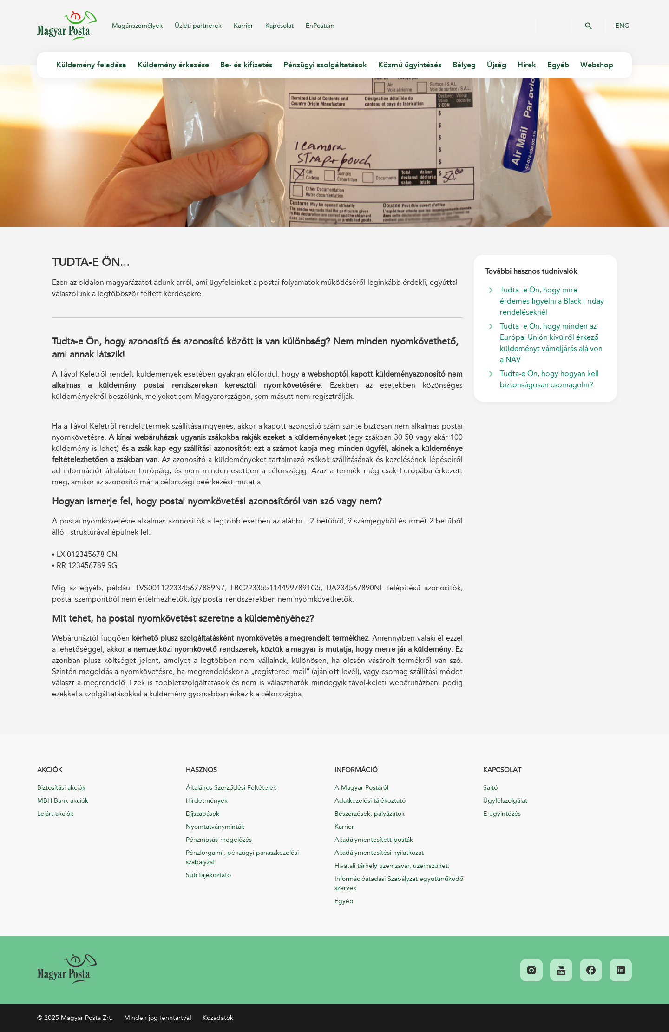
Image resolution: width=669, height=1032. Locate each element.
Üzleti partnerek (198, 26)
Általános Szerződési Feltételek (231, 788)
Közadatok (218, 1018)
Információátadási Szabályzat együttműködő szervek (398, 883)
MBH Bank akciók (62, 801)
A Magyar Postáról (361, 788)
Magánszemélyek (137, 26)
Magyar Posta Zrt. (67, 26)
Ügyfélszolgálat (505, 801)
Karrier (243, 26)
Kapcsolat (279, 26)
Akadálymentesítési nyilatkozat (379, 853)
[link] (67, 969)
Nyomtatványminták (215, 827)
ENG (622, 26)
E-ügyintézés (502, 814)
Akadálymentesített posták (373, 840)
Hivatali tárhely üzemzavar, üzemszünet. (392, 866)
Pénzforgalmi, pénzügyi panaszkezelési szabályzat (242, 857)
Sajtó (490, 788)
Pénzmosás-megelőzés (219, 840)
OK (588, 26)
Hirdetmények (207, 801)
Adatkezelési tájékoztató (370, 801)
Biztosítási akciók (61, 788)
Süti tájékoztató (208, 875)
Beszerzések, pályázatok (369, 814)
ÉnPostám (320, 26)
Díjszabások (202, 814)
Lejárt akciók (55, 814)
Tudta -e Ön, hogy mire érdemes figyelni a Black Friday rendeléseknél (552, 301)
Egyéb (344, 901)
